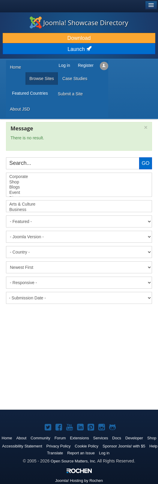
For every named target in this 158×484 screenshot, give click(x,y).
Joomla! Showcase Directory (79, 22)
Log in (104, 453)
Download (79, 38)
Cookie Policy (86, 446)
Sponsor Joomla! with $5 (124, 446)
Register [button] (86, 65)
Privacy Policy (58, 446)
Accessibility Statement (22, 446)
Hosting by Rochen (79, 480)
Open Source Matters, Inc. (73, 461)
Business (79, 209)
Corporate (79, 177)
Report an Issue (81, 453)
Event (79, 192)
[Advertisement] (51, 322)
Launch (78, 49)
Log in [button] (64, 65)
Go (145, 163)
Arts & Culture (79, 204)
